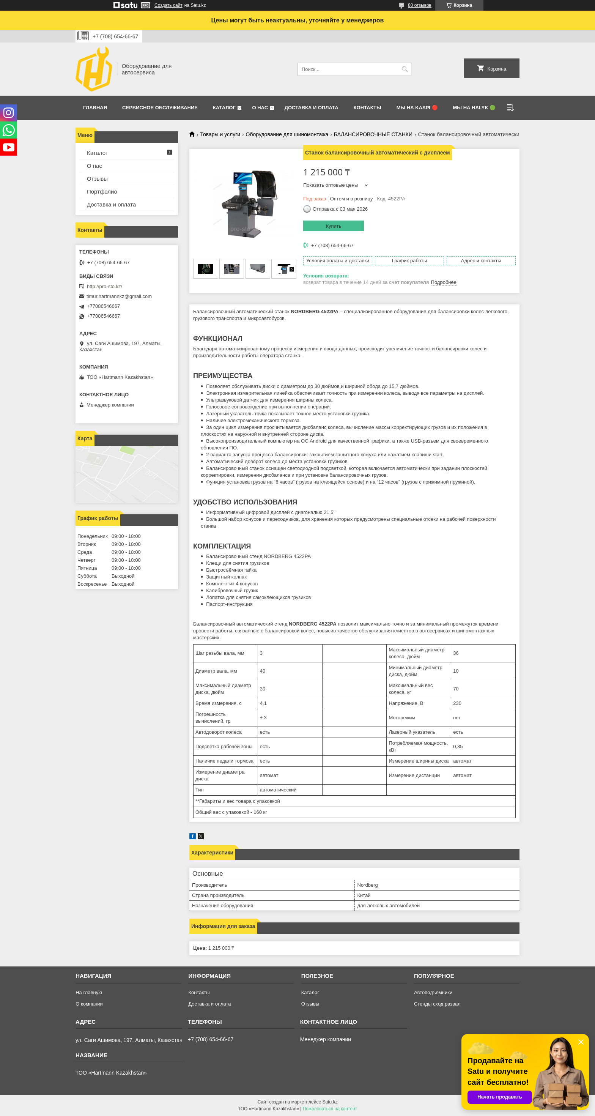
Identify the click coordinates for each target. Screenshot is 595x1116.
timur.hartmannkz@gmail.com (119, 296)
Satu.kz (329, 1102)
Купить (333, 226)
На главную (89, 992)
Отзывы (97, 178)
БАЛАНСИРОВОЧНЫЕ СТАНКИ (373, 134)
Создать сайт (168, 5)
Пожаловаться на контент (330, 1108)
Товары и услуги (220, 134)
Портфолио (102, 191)
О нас (260, 107)
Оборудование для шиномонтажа (287, 134)
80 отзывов (419, 5)
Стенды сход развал (437, 1004)
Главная (95, 107)
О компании (89, 1004)
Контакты (367, 107)
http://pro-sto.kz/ (104, 286)
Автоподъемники (433, 992)
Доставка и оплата (311, 107)
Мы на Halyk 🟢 (474, 107)
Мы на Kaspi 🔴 (417, 107)
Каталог (224, 107)
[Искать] (404, 69)
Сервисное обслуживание (160, 107)
